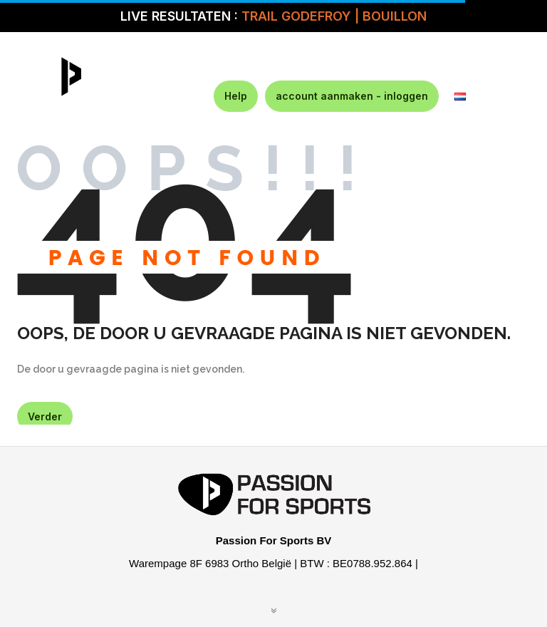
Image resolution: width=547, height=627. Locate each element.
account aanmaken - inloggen (352, 96)
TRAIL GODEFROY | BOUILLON (334, 16)
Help (235, 96)
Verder (45, 416)
